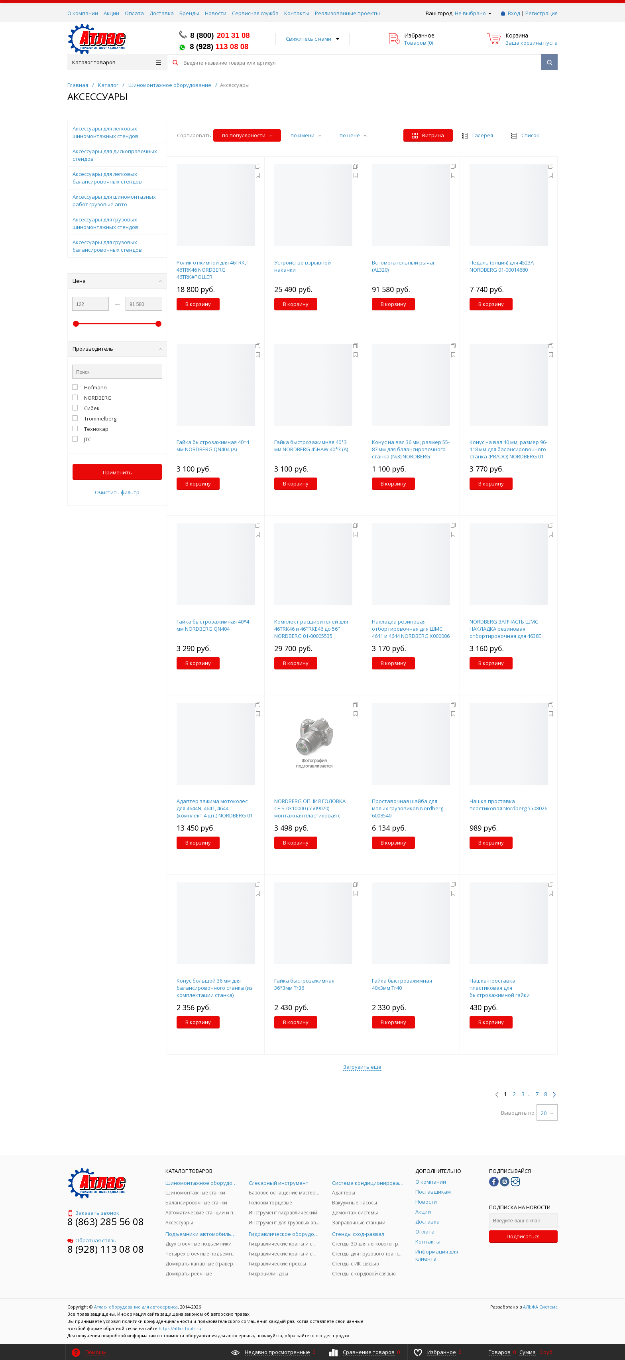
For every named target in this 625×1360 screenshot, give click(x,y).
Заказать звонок (93, 1212)
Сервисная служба (255, 13)
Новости (215, 13)
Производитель (117, 348)
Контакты (296, 13)
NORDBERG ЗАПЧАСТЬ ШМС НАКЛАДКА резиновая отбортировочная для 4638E (505, 629)
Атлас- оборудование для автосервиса (136, 1307)
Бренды (189, 13)
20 (547, 1113)
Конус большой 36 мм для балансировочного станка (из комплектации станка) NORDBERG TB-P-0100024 (215, 991)
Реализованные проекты (347, 13)
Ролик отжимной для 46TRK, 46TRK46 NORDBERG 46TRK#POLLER (211, 269)
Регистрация (541, 13)
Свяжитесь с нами (312, 38)
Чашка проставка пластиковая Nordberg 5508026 (508, 804)
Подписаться (523, 1236)
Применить (117, 472)
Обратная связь (91, 1240)
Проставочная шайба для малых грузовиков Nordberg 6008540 (407, 808)
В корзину (198, 304)
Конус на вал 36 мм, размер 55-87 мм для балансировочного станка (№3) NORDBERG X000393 (411, 452)
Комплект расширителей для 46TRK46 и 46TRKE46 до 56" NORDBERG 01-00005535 (311, 629)
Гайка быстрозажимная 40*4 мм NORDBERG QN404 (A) (213, 445)
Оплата (134, 13)
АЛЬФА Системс (540, 1307)
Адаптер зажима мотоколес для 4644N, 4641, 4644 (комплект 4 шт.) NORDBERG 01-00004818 (215, 811)
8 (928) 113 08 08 (105, 1248)
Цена (117, 280)
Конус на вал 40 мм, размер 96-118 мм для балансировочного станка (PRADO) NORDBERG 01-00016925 (508, 452)
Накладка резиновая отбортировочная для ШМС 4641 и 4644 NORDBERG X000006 (411, 629)
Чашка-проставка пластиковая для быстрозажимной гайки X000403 (500, 991)
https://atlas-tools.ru (180, 1328)
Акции (111, 13)
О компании (82, 13)
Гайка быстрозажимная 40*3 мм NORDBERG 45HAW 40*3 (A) (311, 445)
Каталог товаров (116, 62)
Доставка (161, 13)
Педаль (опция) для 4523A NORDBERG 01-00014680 (502, 266)
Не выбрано (473, 13)
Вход (514, 13)
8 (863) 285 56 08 (105, 1221)
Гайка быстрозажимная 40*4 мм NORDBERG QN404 (213, 625)
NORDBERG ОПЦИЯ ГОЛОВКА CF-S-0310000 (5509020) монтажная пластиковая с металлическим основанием (310, 811)
